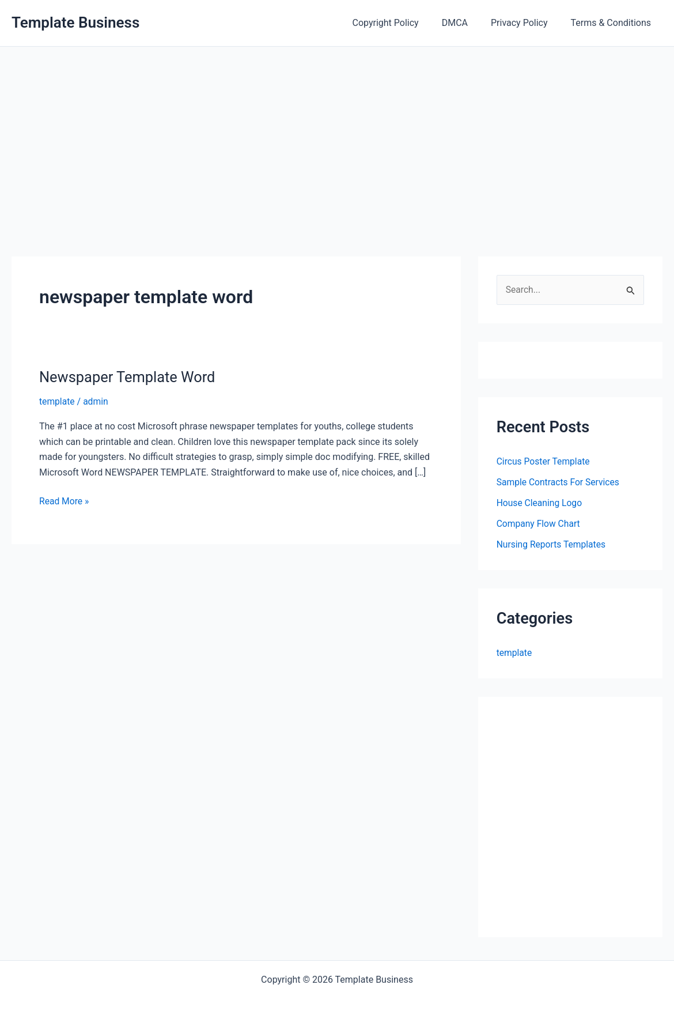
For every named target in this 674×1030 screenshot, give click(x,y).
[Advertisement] (337, 133)
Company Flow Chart (539, 523)
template (57, 401)
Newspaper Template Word (129, 377)
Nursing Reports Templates (552, 544)
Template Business (75, 22)
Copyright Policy (402, 22)
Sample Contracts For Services (559, 482)
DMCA (466, 22)
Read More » (64, 501)
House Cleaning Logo (540, 502)
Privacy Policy (526, 22)
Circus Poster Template (544, 461)
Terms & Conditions (613, 22)
